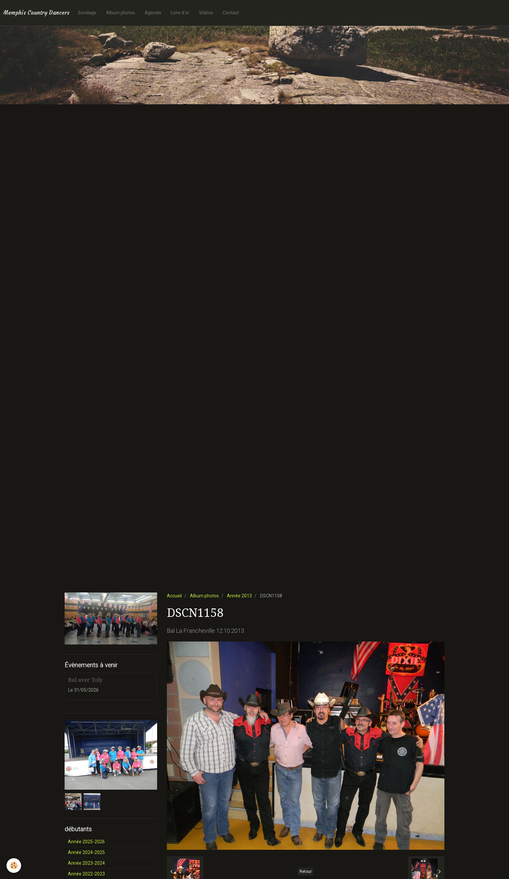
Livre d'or (180, 12)
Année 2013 (239, 595)
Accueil (174, 595)
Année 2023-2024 (86, 863)
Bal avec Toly (85, 680)
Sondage (87, 12)
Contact (231, 12)
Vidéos (206, 12)
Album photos (120, 12)
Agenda (153, 12)
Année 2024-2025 (86, 852)
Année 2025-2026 (86, 841)
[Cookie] (13, 865)
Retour (306, 871)
